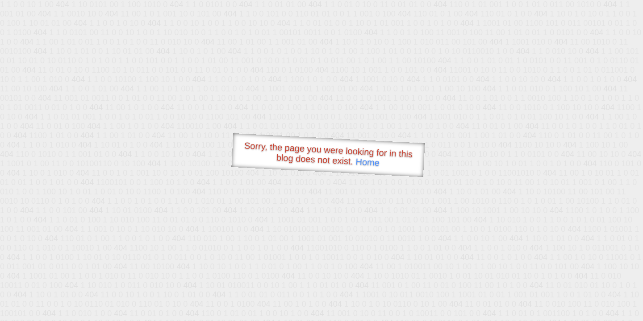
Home (367, 162)
